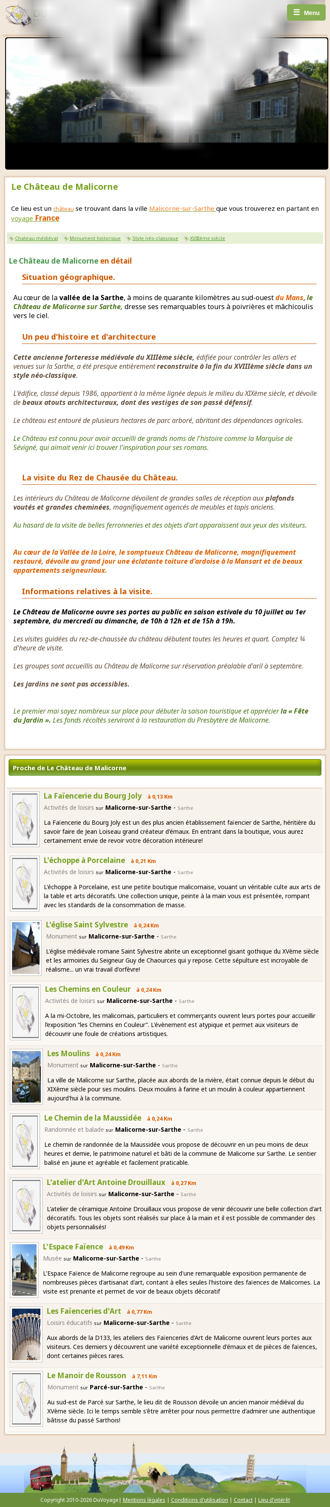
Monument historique (95, 238)
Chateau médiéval (36, 238)
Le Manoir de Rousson (86, 1375)
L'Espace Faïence (73, 1247)
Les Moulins (68, 1053)
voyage (35, 218)
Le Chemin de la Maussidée (92, 1118)
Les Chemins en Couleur (88, 989)
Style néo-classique (155, 238)
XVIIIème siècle (207, 238)
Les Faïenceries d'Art (84, 1311)
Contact (243, 1500)
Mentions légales (144, 1500)
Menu (306, 12)
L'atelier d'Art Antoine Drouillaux (106, 1182)
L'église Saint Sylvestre (87, 925)
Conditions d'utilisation (199, 1500)
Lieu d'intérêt (274, 1500)
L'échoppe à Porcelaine (84, 860)
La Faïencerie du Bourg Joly (93, 796)
